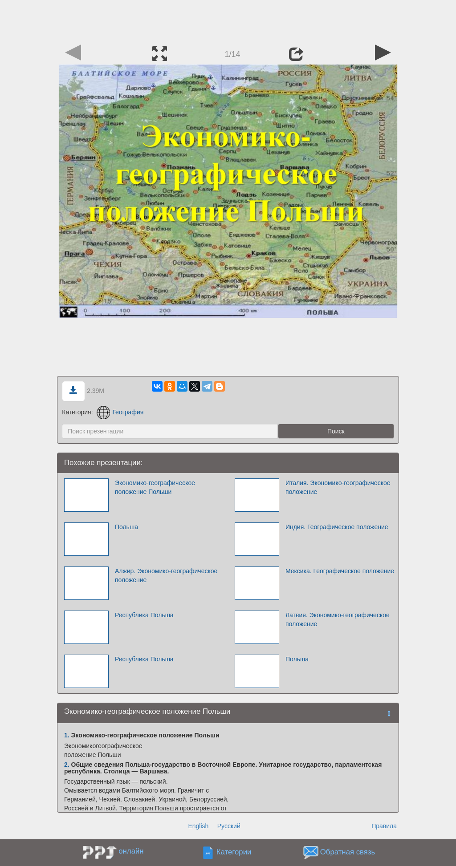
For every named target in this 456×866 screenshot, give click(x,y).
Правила (384, 826)
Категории (234, 852)
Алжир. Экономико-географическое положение (166, 575)
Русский (228, 826)
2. (66, 764)
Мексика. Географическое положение (339, 571)
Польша (126, 526)
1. (66, 735)
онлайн (130, 851)
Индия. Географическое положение (336, 526)
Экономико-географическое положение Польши (155, 487)
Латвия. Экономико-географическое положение (337, 619)
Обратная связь (347, 852)
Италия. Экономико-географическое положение (338, 487)
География (120, 412)
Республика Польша (144, 615)
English (198, 826)
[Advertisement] (228, 20)
